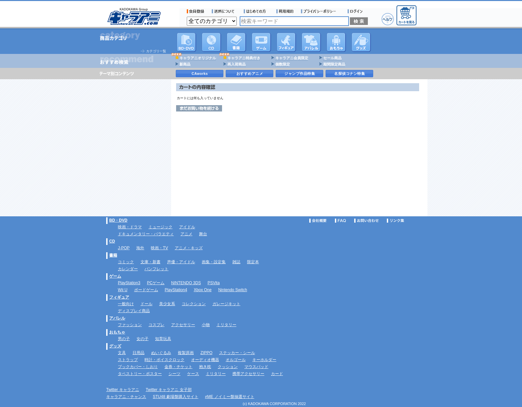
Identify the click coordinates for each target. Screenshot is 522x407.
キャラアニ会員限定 (291, 58)
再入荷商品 (236, 64)
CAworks (200, 74)
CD (211, 42)
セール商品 (332, 58)
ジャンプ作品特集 (299, 74)
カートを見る (406, 15)
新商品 (184, 64)
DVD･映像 (186, 42)
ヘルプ (388, 19)
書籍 (236, 42)
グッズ (361, 42)
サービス (256, 11)
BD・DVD (118, 220)
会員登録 (195, 11)
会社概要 (318, 221)
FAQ (340, 221)
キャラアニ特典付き (243, 58)
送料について (224, 11)
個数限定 (282, 64)
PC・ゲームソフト (261, 42)
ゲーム (115, 276)
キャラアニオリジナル (197, 58)
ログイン (356, 11)
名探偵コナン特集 (349, 74)
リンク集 (395, 221)
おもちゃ (336, 42)
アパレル (311, 42)
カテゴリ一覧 (156, 51)
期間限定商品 (334, 64)
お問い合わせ (366, 221)
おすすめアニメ (249, 74)
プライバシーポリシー (320, 11)
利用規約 (285, 11)
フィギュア (286, 42)
